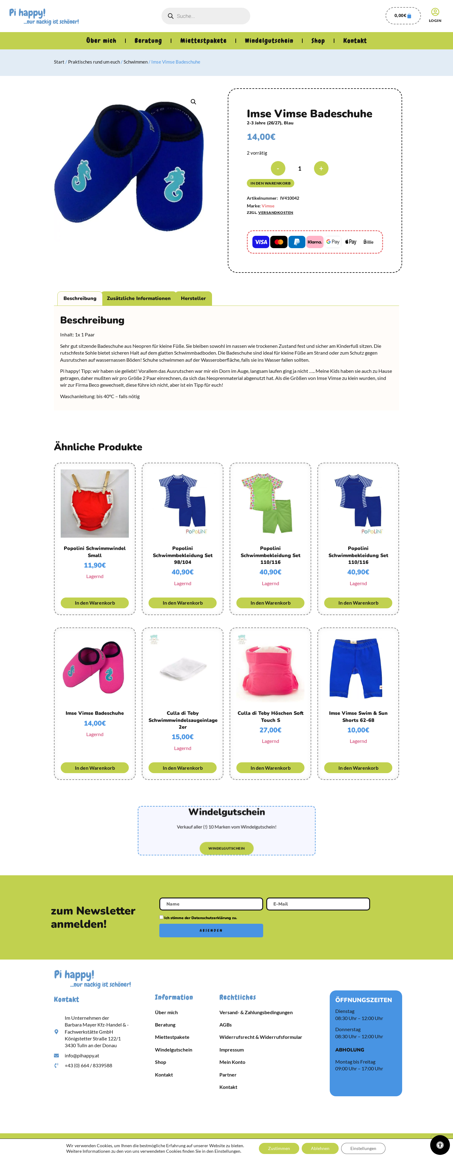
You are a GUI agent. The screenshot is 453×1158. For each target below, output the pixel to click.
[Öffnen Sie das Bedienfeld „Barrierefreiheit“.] (440, 1145)
